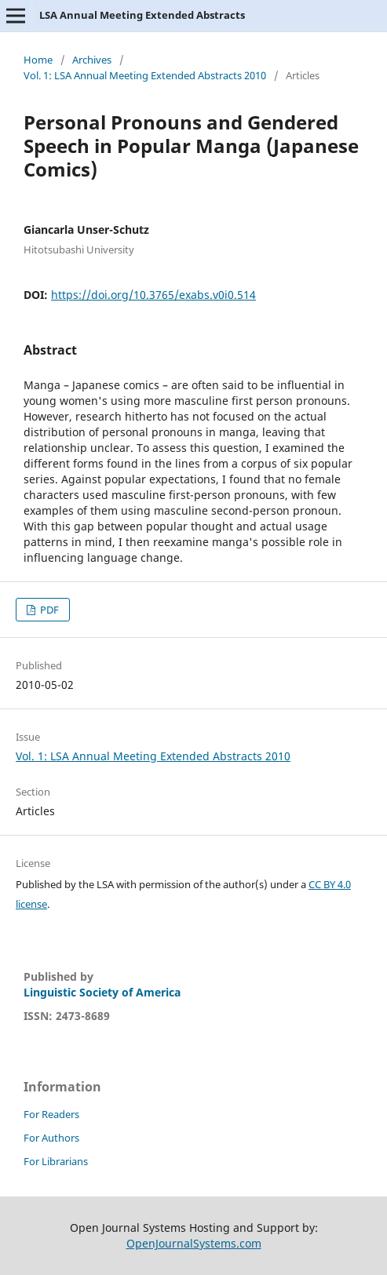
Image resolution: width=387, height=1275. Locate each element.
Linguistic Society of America (102, 992)
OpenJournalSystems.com (193, 1243)
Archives (91, 60)
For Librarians (56, 1161)
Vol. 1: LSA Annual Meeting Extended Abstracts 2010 (145, 75)
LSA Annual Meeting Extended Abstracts (142, 15)
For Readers (51, 1114)
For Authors (51, 1138)
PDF (48, 610)
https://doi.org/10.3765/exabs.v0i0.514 (153, 294)
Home (38, 60)
